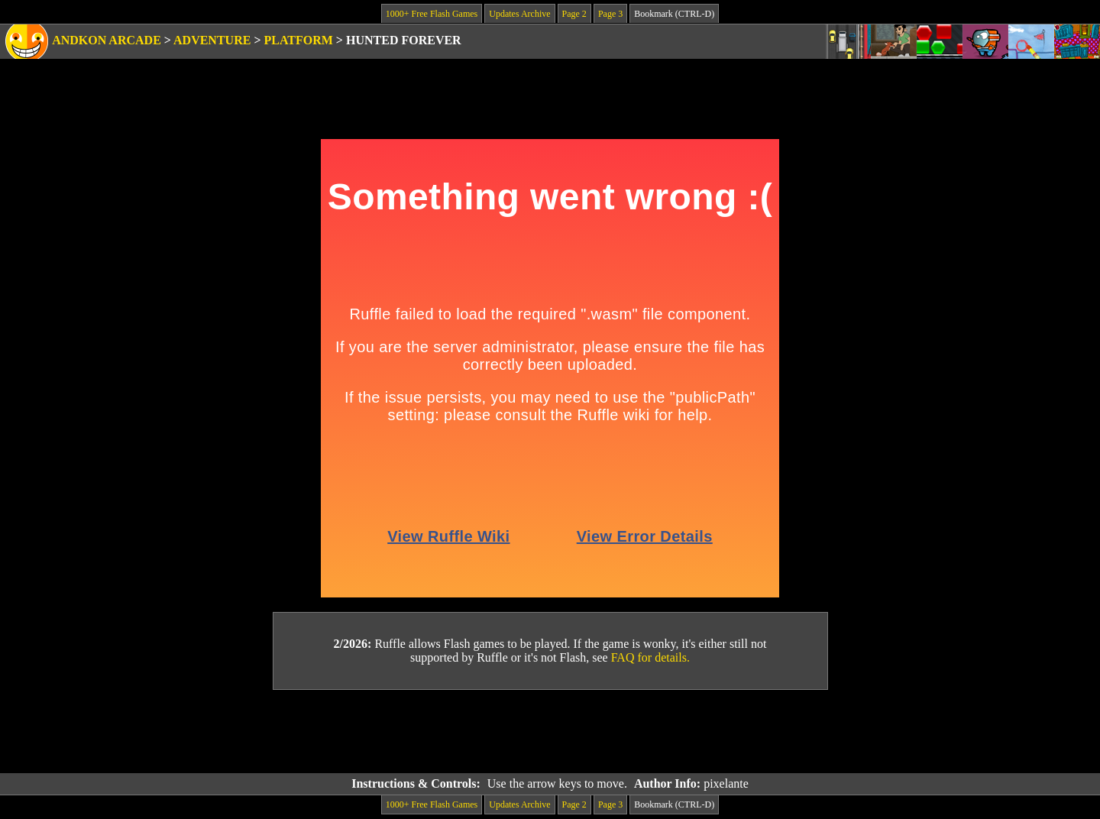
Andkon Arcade (106, 40)
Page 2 (574, 13)
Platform (298, 40)
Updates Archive (519, 13)
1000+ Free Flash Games (431, 13)
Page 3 (610, 13)
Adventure (212, 40)
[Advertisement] (550, 732)
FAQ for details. (650, 657)
